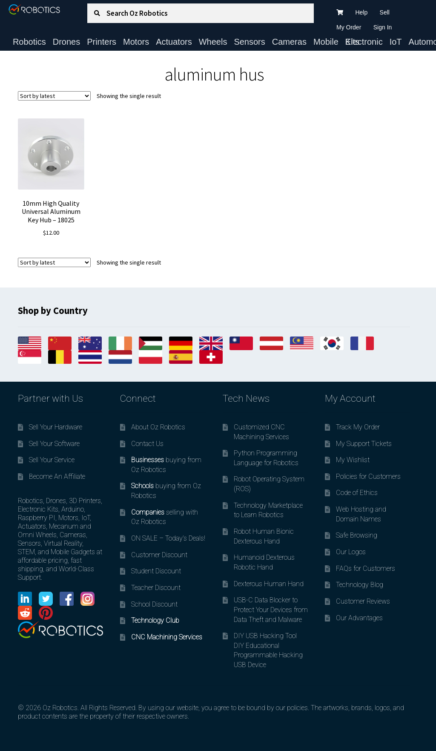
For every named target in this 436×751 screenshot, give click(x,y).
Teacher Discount (156, 588)
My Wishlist (353, 460)
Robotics (29, 41)
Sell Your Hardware (55, 427)
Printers (101, 41)
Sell (385, 12)
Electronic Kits (364, 41)
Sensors (249, 41)
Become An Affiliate (57, 476)
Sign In (382, 27)
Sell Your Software (54, 444)
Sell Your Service (52, 460)
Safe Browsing (356, 535)
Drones (66, 41)
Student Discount (156, 571)
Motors (136, 41)
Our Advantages (359, 618)
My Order (348, 27)
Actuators (174, 41)
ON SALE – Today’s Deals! (168, 538)
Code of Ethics (357, 493)
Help (361, 12)
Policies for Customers (368, 476)
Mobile (325, 41)
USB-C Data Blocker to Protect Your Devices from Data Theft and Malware (271, 609)
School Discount (154, 604)
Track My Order (358, 427)
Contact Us (147, 444)
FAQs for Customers (365, 568)
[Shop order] (54, 96)
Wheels (213, 41)
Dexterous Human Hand (269, 584)
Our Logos (351, 552)
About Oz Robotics (158, 427)
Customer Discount (159, 555)
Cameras (289, 41)
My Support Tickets (364, 444)
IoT (396, 41)
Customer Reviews (363, 601)
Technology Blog (359, 585)
